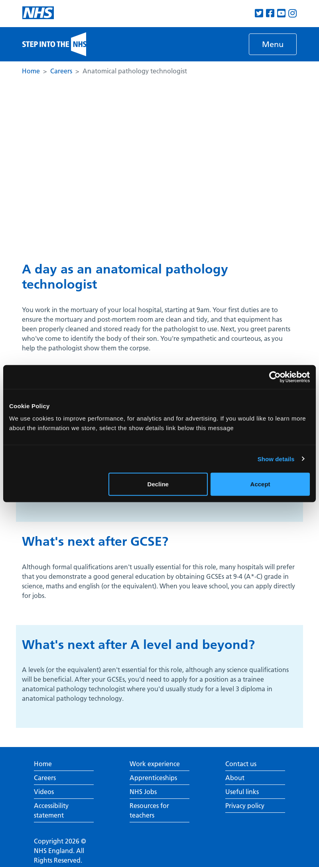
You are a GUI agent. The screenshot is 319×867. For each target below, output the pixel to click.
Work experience (155, 764)
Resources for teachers (149, 810)
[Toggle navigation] (273, 44)
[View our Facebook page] (270, 13)
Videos (44, 792)
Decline (158, 484)
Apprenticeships (153, 778)
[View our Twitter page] (259, 13)
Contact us (240, 764)
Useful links (242, 792)
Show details (276, 458)
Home (31, 71)
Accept (260, 484)
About (234, 778)
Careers (61, 71)
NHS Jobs (143, 792)
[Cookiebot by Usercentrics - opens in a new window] (275, 377)
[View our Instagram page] (292, 13)
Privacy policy (244, 806)
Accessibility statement (51, 810)
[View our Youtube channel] (281, 13)
